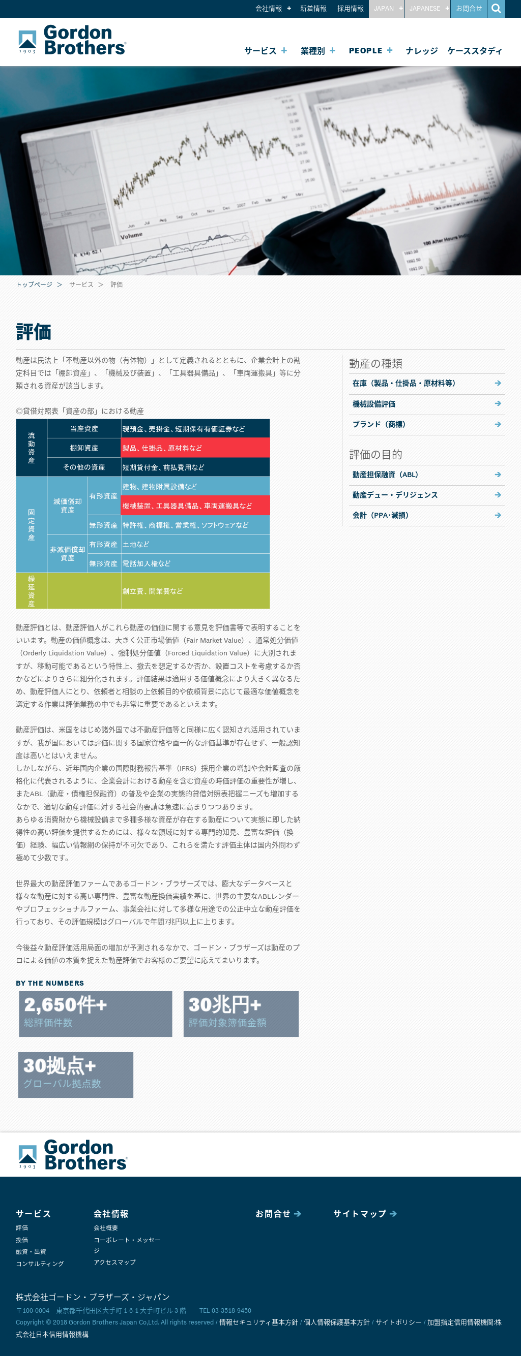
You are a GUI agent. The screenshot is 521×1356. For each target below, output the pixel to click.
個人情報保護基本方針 (337, 1322)
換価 (22, 1240)
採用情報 (350, 9)
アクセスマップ (115, 1263)
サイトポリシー (398, 1322)
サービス (260, 51)
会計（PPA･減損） (383, 515)
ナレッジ (422, 51)
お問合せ (469, 9)
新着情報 (313, 9)
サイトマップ (360, 1214)
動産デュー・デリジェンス (395, 495)
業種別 (313, 51)
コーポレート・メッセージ (127, 1246)
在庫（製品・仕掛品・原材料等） (406, 383)
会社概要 (106, 1228)
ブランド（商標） (381, 424)
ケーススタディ (475, 51)
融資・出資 (31, 1252)
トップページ (34, 285)
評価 (22, 1228)
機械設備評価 (374, 404)
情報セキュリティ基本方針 (258, 1322)
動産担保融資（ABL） (387, 475)
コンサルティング (40, 1264)
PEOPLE (366, 51)
